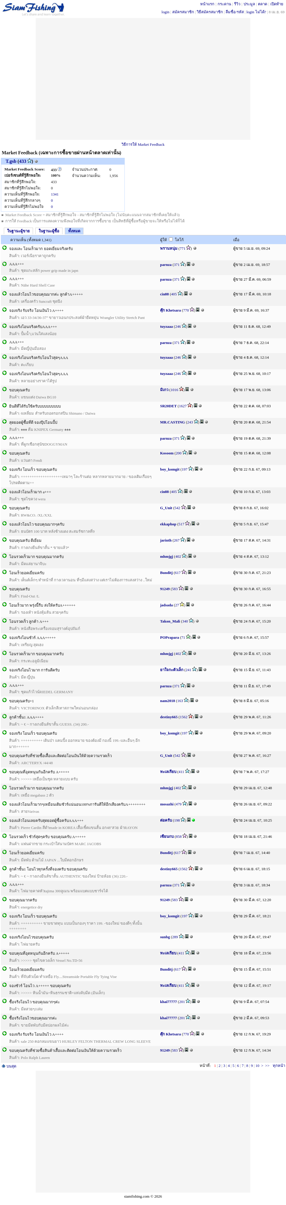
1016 (174, 390)
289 (175, 937)
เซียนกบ (167, 836)
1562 (184, 717)
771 (183, 248)
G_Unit (166, 508)
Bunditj (166, 572)
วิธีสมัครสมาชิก (210, 12)
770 (186, 310)
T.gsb (11, 161)
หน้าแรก (207, 4)
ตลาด (262, 4)
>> (267, 1065)
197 (185, 469)
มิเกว (164, 390)
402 (178, 556)
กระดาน (224, 4)
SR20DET (168, 406)
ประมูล (249, 4)
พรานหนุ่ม (168, 248)
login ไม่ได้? (256, 12)
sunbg (165, 937)
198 (177, 820)
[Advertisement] (96, 79)
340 (185, 621)
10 (257, 1065)
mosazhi (167, 804)
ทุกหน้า (279, 1065)
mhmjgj (166, 556)
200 (179, 453)
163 (180, 700)
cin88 (164, 294)
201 (182, 1001)
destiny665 (168, 717)
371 (177, 264)
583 (175, 589)
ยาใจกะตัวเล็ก (171, 670)
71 (183, 637)
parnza (166, 264)
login (166, 12)
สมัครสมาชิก (183, 12)
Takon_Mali (170, 621)
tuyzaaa (166, 326)
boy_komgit (170, 469)
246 (178, 326)
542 (177, 508)
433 (22, 161)
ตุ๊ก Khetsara (170, 310)
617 (178, 572)
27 (177, 605)
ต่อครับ (166, 820)
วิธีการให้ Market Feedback (143, 144)
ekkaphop (168, 524)
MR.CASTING (172, 422)
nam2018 (167, 700)
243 (190, 422)
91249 (165, 589)
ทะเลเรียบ (168, 771)
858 (179, 836)
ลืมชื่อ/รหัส (235, 12)
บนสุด (8, 1066)
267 (177, 540)
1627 (183, 406)
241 (189, 670)
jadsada (166, 605)
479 (179, 804)
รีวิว (237, 4)
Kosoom (167, 453)
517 (182, 524)
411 (181, 771)
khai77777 (168, 1001)
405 (174, 294)
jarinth (166, 540)
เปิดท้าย (276, 4)
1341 (55, 194)
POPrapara (169, 637)
